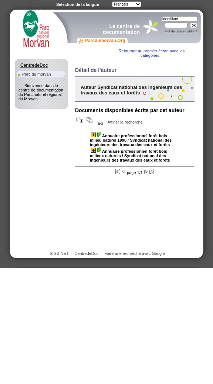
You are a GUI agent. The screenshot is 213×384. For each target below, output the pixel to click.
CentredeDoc (86, 253)
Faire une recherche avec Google (134, 253)
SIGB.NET (59, 253)
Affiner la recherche (125, 122)
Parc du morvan (36, 74)
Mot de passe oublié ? (181, 31)
